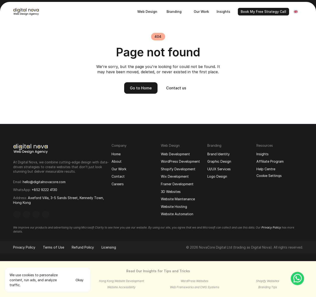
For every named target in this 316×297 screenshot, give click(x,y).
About (117, 162)
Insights (262, 154)
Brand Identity (218, 154)
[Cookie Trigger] (269, 176)
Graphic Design (219, 161)
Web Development (175, 154)
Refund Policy (83, 248)
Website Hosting (174, 207)
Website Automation (177, 214)
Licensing (109, 248)
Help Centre (265, 169)
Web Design (170, 146)
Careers (118, 184)
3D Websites (171, 192)
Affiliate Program (270, 161)
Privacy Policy (24, 248)
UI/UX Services (219, 169)
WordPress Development (180, 162)
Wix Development (175, 177)
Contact (118, 177)
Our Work (119, 169)
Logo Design (217, 177)
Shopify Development (178, 169)
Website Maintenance (178, 199)
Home (116, 154)
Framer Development (177, 184)
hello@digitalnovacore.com (44, 182)
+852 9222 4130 (44, 190)
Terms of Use (53, 248)
